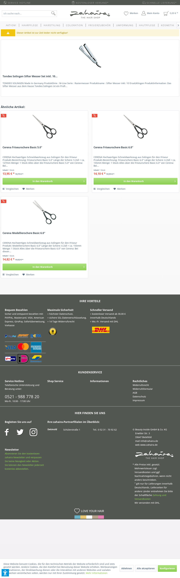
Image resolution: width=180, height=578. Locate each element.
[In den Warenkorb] (44, 181)
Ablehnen (126, 568)
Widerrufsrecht (141, 385)
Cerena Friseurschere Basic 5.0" (22, 147)
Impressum (139, 400)
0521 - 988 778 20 (22, 396)
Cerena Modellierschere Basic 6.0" (24, 233)
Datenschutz (139, 396)
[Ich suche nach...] (29, 13)
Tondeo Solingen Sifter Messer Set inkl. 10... (30, 76)
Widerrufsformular (143, 388)
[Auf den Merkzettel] (28, 189)
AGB (135, 392)
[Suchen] (58, 13)
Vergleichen (11, 188)
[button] (5, 572)
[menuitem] (31, 13)
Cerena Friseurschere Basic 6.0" (113, 147)
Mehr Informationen (96, 572)
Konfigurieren (167, 568)
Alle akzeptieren (146, 568)
